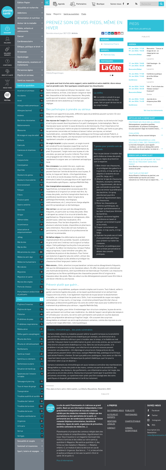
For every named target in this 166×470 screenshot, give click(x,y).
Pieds (19, 299)
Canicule (21, 145)
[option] (111, 66)
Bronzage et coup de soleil (28, 135)
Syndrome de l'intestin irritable (26, 375)
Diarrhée (21, 170)
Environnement (23, 185)
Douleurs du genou (25, 175)
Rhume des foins (24, 339)
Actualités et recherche (27, 7)
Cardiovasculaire (25, 41)
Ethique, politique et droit (28, 46)
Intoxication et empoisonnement (24, 230)
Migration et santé (24, 277)
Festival (7, 100)
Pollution (21, 314)
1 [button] (110, 75)
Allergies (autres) (24, 110)
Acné (19, 100)
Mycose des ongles (25, 282)
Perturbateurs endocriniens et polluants (29, 292)
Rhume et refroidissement (28, 344)
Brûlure (20, 140)
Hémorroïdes (22, 219)
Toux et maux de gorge (26, 386)
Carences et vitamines (26, 150)
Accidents (21, 95)
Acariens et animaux (25, 90)
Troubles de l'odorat (25, 401)
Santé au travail (23, 354)
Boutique (100, 4)
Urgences (21, 421)
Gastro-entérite (23, 204)
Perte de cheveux (24, 287)
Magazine (7, 33)
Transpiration (23, 391)
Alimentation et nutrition (28, 18)
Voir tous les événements (153, 110)
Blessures (21, 130)
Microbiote (21, 267)
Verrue (20, 431)
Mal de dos (21, 242)
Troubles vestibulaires (26, 416)
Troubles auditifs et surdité (28, 396)
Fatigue (20, 190)
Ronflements (22, 349)
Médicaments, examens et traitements (29, 63)
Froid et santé (23, 200)
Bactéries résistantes (26, 120)
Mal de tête (21, 247)
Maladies (7, 43)
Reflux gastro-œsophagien (28, 334)
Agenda (61, 4)
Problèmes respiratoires (27, 324)
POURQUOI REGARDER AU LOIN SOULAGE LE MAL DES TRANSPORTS (144, 141)
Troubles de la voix (25, 411)
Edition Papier (23, 2)
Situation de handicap (26, 369)
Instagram (154, 420)
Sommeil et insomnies (27, 446)
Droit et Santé (7, 75)
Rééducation (22, 329)
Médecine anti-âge (25, 257)
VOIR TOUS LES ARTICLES (140, 29)
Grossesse (22, 51)
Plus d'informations (65, 460)
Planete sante (7, 12)
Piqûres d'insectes (25, 304)
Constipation (22, 165)
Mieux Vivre (7, 88)
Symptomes (7, 65)
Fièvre (19, 195)
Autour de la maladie (26, 23)
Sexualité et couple (26, 441)
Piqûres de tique (24, 309)
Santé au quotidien (25, 85)
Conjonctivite (22, 160)
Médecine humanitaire (26, 262)
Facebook (153, 410)
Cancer (20, 36)
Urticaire (21, 426)
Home (48, 14)
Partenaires (81, 4)
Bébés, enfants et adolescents (25, 29)
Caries (20, 155)
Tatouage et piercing (25, 381)
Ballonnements (23, 125)
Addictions (22, 13)
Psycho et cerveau (25, 75)
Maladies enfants (7, 54)
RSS (151, 425)
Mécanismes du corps (26, 252)
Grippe (20, 214)
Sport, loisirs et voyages (28, 451)
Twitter (152, 415)
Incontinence (22, 224)
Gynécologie (22, 57)
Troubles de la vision (25, 406)
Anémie (20, 115)
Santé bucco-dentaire (26, 359)
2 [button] (112, 75)
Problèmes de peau (25, 319)
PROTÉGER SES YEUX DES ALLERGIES (144, 122)
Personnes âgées (25, 70)
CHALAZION (134, 133)
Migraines (21, 272)
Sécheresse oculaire (25, 364)
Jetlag (19, 237)
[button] (102, 33)
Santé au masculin (25, 80)
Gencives (21, 209)
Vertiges (20, 436)
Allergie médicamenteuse (28, 105)
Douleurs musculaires (26, 180)
